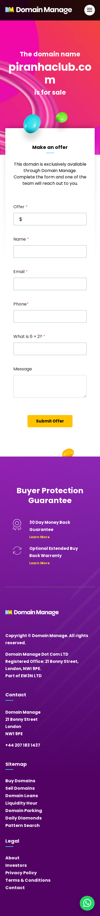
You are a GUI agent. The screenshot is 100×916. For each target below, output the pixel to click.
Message (22, 369)
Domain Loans (21, 796)
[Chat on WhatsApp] (87, 903)
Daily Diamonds (23, 818)
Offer (20, 207)
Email (20, 272)
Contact (15, 888)
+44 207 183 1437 (22, 745)
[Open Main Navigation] (89, 10)
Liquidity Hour (21, 803)
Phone (21, 304)
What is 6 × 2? (29, 336)
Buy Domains (20, 781)
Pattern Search (22, 825)
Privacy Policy (21, 873)
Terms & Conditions (27, 880)
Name (21, 239)
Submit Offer (50, 421)
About (12, 858)
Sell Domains (20, 788)
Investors (16, 865)
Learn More (39, 537)
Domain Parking (23, 811)
